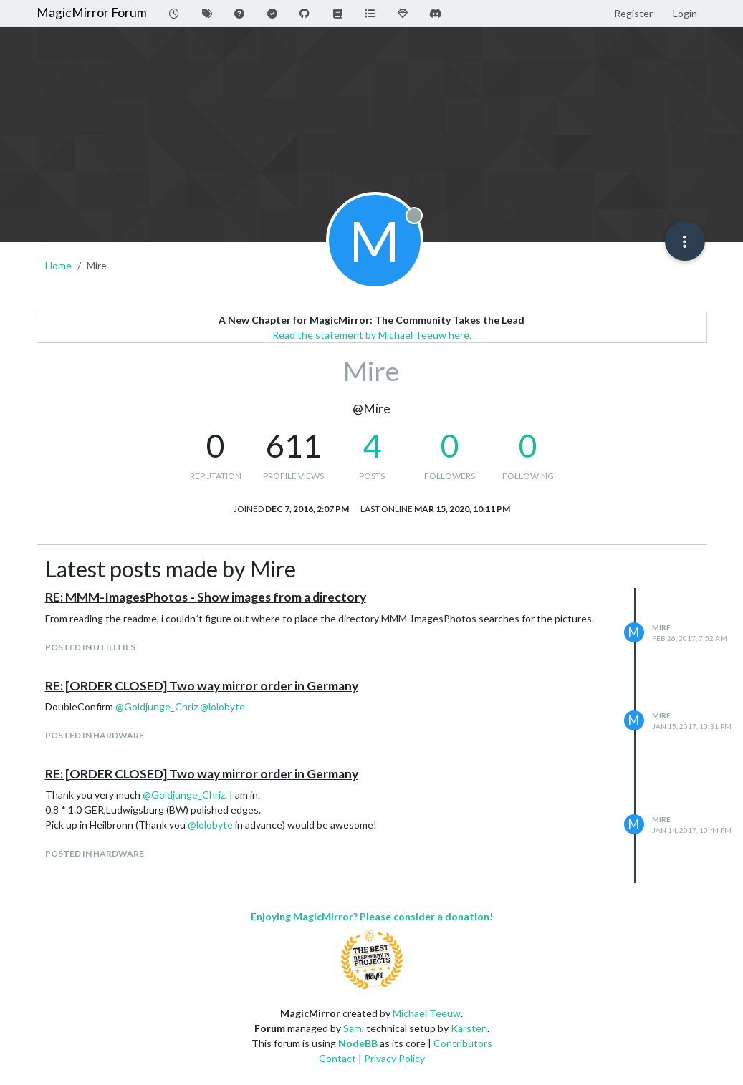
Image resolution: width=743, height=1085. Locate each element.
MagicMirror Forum (92, 12)
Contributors (462, 1043)
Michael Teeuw (427, 1013)
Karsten (469, 1028)
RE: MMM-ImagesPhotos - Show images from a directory (205, 596)
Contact (337, 1058)
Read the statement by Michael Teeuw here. (371, 335)
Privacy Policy (394, 1058)
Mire (661, 627)
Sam (352, 1028)
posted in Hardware (94, 735)
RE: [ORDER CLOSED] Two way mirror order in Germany (201, 685)
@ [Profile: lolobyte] (222, 706)
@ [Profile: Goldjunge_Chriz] (156, 706)
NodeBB (358, 1043)
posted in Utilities (90, 647)
